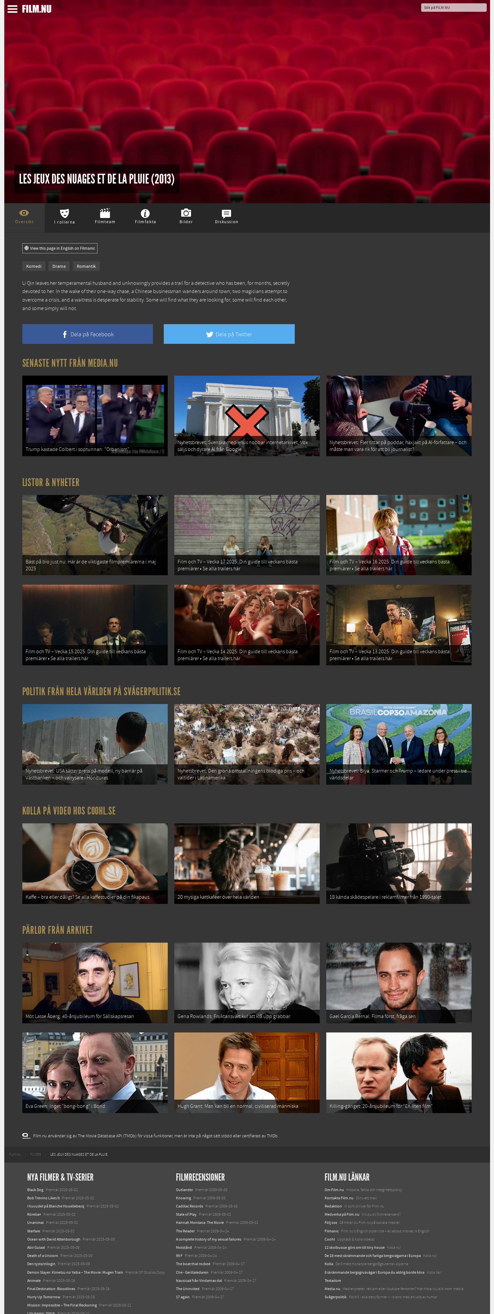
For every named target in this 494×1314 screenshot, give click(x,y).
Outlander (184, 1170)
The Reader (185, 1211)
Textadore (333, 1261)
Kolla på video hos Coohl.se (69, 800)
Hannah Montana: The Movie (200, 1203)
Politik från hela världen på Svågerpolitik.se (101, 683)
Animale (34, 1261)
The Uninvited (188, 1269)
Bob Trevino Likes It (43, 1178)
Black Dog (35, 1170)
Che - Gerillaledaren (192, 1252)
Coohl (330, 1219)
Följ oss (331, 1203)
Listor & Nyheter (51, 480)
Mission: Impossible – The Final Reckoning (62, 1285)
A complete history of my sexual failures (208, 1219)
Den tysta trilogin (41, 1244)
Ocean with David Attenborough (53, 1219)
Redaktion (333, 1186)
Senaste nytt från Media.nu (70, 363)
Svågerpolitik (336, 1277)
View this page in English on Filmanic (60, 248)
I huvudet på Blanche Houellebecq (55, 1186)
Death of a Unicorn (42, 1236)
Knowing (183, 1178)
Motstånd (184, 1228)
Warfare (33, 1211)
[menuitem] (15, 1135)
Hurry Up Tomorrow (43, 1277)
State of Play (186, 1194)
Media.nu (332, 1269)
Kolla (329, 1244)
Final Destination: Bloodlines (51, 1269)
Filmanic (332, 1211)
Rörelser (34, 1194)
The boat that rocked (193, 1244)
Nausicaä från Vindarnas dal (199, 1261)
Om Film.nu (334, 1170)
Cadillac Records (189, 1186)
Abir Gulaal (36, 1228)
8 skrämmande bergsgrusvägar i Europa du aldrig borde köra (374, 1252)
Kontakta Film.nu (339, 1178)
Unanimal (35, 1203)
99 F (179, 1236)
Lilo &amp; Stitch (41, 1293)
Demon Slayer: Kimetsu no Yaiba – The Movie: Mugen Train (75, 1252)
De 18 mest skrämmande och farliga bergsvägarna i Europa (373, 1236)
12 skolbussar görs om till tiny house (355, 1228)
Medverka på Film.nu (342, 1194)
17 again (183, 1277)
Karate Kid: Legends (43, 1302)
